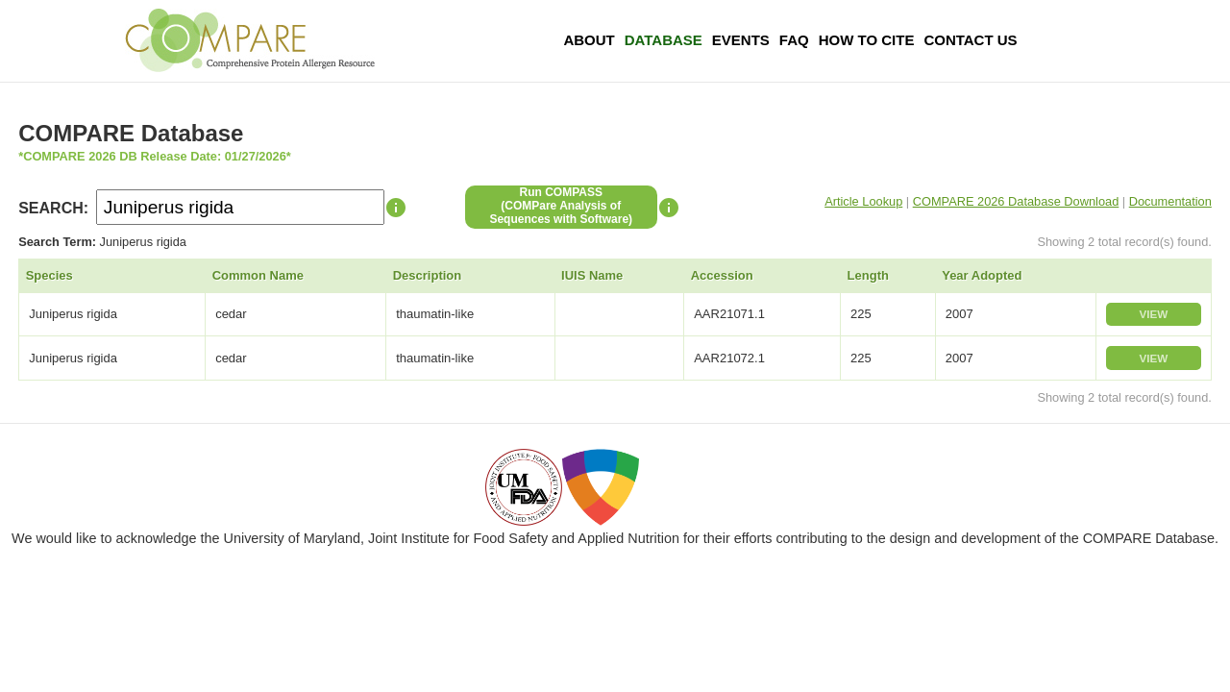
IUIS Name (592, 275)
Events (741, 40)
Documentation (1170, 201)
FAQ (794, 40)
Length (868, 275)
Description (427, 275)
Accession (722, 275)
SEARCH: (53, 208)
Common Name (258, 275)
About (588, 40)
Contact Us (970, 40)
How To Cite (867, 40)
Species (49, 275)
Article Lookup (863, 201)
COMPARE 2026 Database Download (1016, 201)
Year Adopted (981, 275)
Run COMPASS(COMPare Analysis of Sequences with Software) (560, 205)
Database (663, 40)
